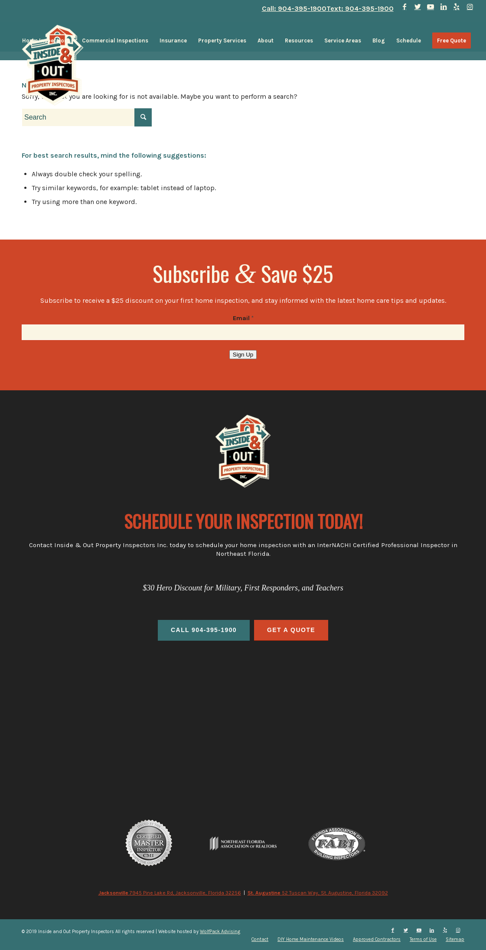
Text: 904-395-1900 (360, 8)
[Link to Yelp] (456, 6)
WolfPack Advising (220, 931)
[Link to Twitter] (417, 6)
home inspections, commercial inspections (243, 708)
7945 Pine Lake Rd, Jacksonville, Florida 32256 (169, 893)
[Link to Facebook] (404, 6)
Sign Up (243, 354)
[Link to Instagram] (469, 6)
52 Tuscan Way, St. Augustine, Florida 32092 (318, 893)
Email (243, 318)
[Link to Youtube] (430, 6)
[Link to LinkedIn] (443, 6)
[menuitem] (46, 41)
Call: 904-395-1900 (294, 8)
